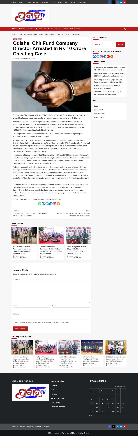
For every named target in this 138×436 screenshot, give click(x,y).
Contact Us (54, 390)
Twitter (22, 426)
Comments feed (99, 113)
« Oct (90, 415)
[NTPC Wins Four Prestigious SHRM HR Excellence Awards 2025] (92, 347)
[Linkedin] (51, 203)
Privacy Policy (55, 402)
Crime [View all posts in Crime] (15, 39)
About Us (54, 385)
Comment (17, 279)
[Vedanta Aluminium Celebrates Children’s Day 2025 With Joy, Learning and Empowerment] (51, 235)
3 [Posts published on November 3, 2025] (91, 399)
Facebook (15, 426)
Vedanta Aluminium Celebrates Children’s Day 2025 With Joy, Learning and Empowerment (109, 75)
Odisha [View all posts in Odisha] (20, 39)
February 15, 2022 (30, 58)
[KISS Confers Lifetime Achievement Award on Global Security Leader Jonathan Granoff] (24, 235)
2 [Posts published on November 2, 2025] (123, 395)
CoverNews (77, 433)
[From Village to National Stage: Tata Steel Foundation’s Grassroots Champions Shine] (78, 235)
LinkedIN (38, 426)
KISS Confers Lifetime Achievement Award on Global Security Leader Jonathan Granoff (109, 69)
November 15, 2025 (19, 257)
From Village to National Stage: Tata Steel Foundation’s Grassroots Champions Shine (108, 81)
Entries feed (98, 110)
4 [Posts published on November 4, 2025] (96, 399)
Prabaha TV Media (19, 58)
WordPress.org (99, 117)
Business (53, 2)
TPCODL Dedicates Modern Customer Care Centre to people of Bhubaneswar (108, 93)
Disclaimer (54, 394)
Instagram (30, 426)
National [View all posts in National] (70, 241)
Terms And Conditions (58, 406)
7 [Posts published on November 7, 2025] (112, 399)
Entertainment (81, 2)
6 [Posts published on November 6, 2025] (107, 399)
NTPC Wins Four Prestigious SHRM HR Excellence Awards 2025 (107, 87)
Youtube (46, 426)
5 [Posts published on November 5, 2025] (102, 399)
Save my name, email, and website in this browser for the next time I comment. (42, 322)
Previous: (32, 213)
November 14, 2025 (112, 365)
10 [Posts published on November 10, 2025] (91, 403)
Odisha (29, 2)
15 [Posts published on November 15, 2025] (118, 403)
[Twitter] (47, 203)
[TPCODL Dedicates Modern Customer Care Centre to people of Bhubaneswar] (116, 347)
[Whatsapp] (39, 203)
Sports (73, 2)
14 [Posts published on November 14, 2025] (113, 403)
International (44, 2)
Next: (70, 213)
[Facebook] (43, 203)
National (35, 2)
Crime (60, 2)
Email (54, 306)
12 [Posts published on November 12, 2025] (102, 403)
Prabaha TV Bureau (19, 256)
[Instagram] (54, 203)
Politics (66, 2)
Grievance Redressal (57, 398)
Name (15, 306)
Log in (96, 106)
